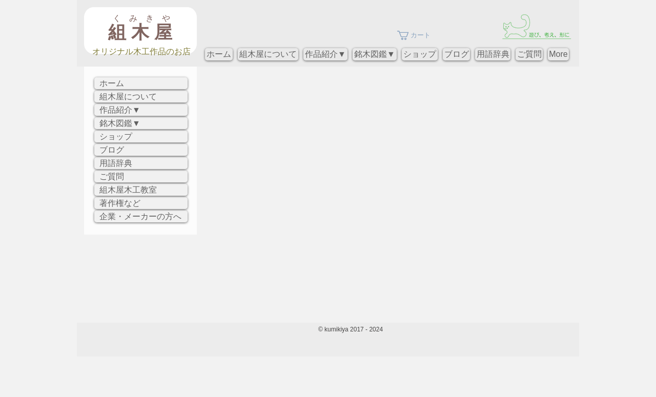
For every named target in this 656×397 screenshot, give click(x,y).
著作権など (119, 203)
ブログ (111, 149)
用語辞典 (115, 163)
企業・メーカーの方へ (140, 216)
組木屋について (128, 96)
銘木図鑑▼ (119, 123)
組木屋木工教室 (128, 189)
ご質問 (111, 176)
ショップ (115, 136)
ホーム (111, 83)
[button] (419, 35)
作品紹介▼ (119, 110)
